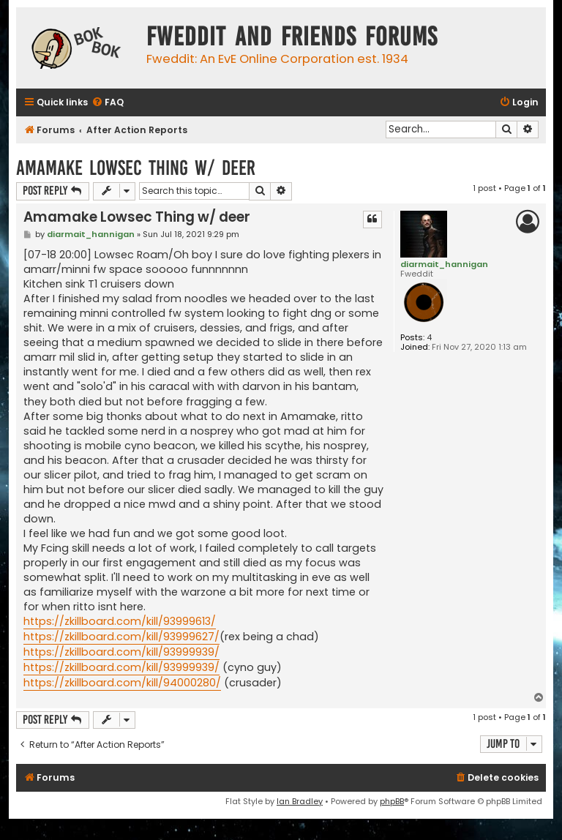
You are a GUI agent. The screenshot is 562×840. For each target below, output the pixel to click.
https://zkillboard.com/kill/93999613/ (119, 621)
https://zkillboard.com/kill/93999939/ (121, 652)
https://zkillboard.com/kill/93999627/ (121, 636)
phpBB (392, 801)
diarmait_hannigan (444, 264)
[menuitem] (107, 103)
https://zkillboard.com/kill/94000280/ (122, 682)
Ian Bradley (300, 801)
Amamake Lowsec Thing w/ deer (135, 168)
